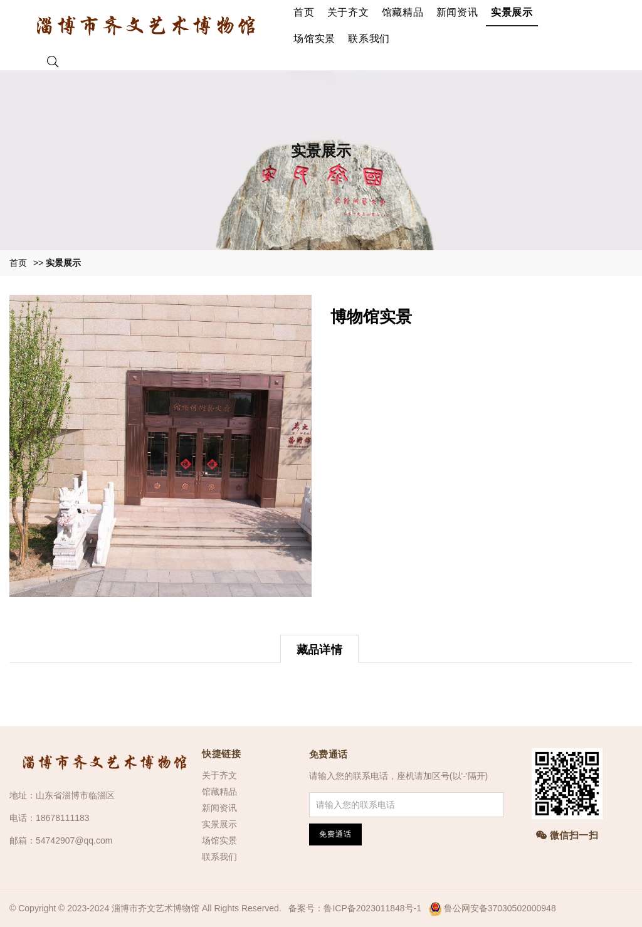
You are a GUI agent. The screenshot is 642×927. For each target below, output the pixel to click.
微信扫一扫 (567, 835)
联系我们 (369, 38)
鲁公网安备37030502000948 (500, 908)
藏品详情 (319, 650)
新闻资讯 (457, 12)
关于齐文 (348, 12)
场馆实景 (314, 38)
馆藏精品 (403, 12)
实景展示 (512, 12)
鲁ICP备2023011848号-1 (372, 908)
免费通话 (328, 754)
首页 (304, 12)
